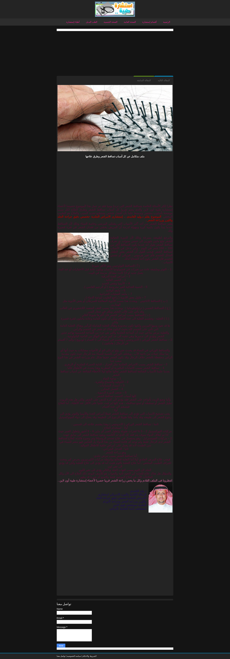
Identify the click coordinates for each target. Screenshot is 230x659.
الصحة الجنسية (110, 22)
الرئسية (166, 22)
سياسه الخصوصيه (74, 656)
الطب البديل (91, 22)
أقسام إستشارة (149, 22)
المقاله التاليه (164, 80)
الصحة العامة (130, 22)
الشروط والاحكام (89, 656)
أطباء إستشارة (73, 22)
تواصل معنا (61, 656)
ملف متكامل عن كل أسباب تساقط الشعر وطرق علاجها (115, 156)
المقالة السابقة (144, 80)
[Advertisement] (115, 53)
